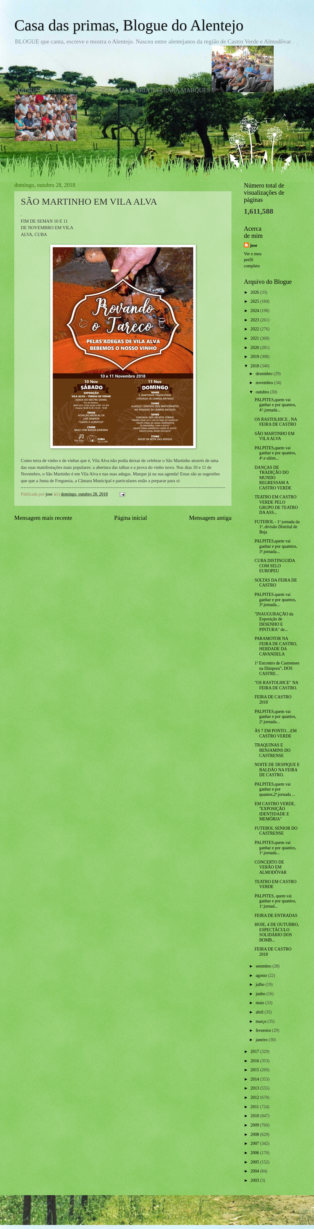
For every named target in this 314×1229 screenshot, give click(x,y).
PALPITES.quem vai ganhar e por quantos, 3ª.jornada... (275, 599)
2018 (255, 366)
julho (261, 984)
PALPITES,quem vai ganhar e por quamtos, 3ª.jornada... (275, 546)
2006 (255, 1152)
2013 (255, 1088)
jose (253, 245)
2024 (255, 310)
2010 (255, 1115)
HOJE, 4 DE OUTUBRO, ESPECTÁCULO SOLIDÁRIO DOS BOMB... (276, 932)
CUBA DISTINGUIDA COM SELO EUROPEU (274, 565)
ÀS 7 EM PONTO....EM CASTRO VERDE (275, 733)
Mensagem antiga (210, 518)
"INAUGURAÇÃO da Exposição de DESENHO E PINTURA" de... (273, 622)
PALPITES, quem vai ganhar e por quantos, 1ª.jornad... (275, 901)
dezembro (265, 373)
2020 (255, 347)
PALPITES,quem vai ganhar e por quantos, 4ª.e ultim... (275, 453)
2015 (255, 1070)
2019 (255, 356)
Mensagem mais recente (43, 518)
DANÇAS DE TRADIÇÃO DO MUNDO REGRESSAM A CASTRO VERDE (272, 477)
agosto (262, 975)
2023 (255, 320)
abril (260, 1012)
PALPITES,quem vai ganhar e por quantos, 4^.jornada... (275, 404)
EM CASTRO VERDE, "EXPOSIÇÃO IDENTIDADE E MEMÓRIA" (274, 811)
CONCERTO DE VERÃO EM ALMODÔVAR (270, 867)
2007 (255, 1143)
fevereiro (264, 1030)
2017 (255, 1051)
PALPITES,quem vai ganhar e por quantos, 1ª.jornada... (275, 847)
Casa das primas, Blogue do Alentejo (129, 25)
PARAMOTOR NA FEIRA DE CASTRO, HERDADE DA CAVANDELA (275, 646)
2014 (255, 1079)
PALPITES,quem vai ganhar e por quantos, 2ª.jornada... (275, 716)
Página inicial (130, 518)
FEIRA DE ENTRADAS (275, 915)
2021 (255, 338)
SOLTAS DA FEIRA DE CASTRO (275, 583)
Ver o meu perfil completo (253, 260)
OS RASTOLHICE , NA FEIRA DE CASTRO (275, 422)
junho (261, 993)
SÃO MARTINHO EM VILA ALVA (274, 436)
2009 (255, 1125)
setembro (264, 966)
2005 (255, 1162)
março (261, 1021)
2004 (255, 1171)
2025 (255, 301)
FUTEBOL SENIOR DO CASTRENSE (275, 831)
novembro (265, 382)
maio (260, 1002)
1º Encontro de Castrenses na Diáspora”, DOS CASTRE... (276, 668)
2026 (255, 292)
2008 (255, 1134)
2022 (255, 329)
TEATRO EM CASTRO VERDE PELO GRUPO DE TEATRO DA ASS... (276, 505)
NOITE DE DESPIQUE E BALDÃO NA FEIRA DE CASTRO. (276, 769)
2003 (255, 1180)
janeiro (262, 1039)
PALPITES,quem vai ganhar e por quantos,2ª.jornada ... (274, 789)
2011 (255, 1106)
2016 (255, 1061)
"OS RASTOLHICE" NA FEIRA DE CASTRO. (276, 685)
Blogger (191, 1216)
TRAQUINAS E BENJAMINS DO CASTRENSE (272, 750)
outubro (263, 392)
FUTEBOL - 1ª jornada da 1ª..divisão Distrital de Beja (276, 526)
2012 (255, 1097)
